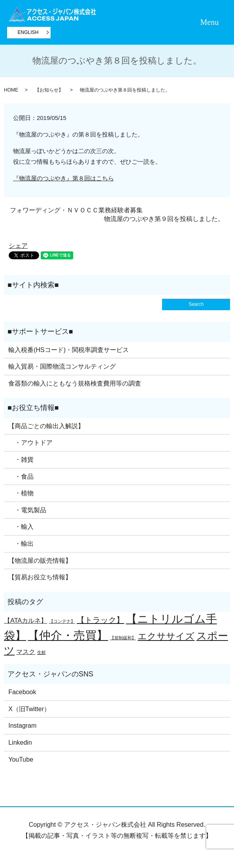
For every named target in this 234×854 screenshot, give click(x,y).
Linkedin (20, 742)
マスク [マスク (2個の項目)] (25, 651)
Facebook (22, 692)
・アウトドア (30, 442)
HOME (11, 90)
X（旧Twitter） (29, 709)
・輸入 (21, 526)
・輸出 (21, 543)
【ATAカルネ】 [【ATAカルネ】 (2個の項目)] (25, 620)
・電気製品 (27, 510)
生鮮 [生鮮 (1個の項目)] (41, 652)
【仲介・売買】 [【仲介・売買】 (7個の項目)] (68, 635)
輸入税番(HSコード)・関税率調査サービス (68, 349)
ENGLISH (28, 32)
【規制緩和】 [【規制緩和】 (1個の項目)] (123, 637)
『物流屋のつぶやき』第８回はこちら (63, 178)
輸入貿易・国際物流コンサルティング (62, 366)
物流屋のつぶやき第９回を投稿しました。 (164, 218)
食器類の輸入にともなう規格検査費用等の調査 (74, 383)
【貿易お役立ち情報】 (40, 577)
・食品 (21, 476)
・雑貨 (21, 459)
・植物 (21, 493)
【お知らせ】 (49, 90)
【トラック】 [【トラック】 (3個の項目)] (100, 620)
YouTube (20, 759)
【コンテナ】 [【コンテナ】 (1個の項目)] (62, 621)
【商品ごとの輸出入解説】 (46, 426)
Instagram (22, 725)
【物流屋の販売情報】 (40, 560)
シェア (18, 245)
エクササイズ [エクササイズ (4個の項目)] (166, 636)
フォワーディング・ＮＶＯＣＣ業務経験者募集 (76, 210)
